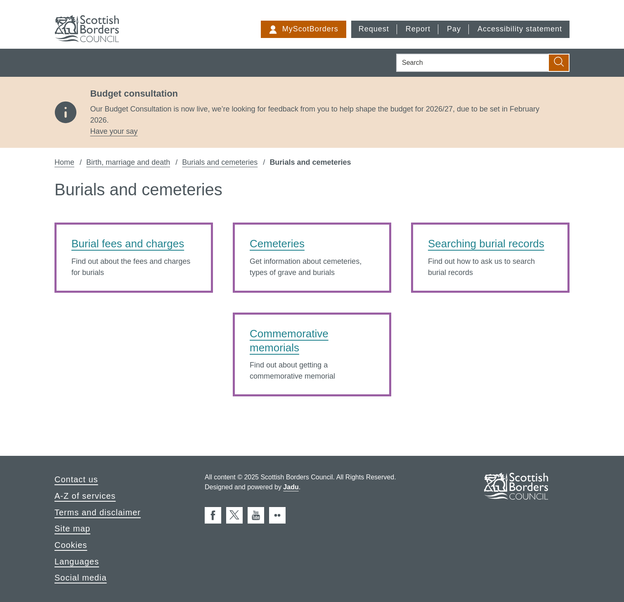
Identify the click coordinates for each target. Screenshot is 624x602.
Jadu (290, 487)
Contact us (76, 479)
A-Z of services (85, 495)
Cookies (70, 545)
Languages (76, 561)
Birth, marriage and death (128, 162)
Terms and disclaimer (97, 512)
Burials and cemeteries (220, 162)
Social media (80, 577)
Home (64, 162)
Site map (72, 528)
